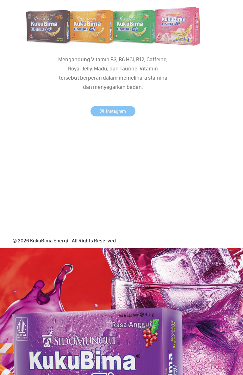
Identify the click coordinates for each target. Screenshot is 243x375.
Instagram (113, 111)
